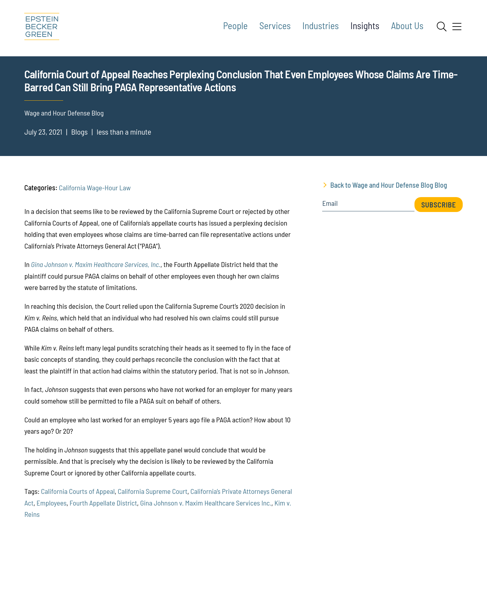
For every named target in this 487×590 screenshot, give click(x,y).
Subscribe (438, 244)
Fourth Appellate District (103, 542)
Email (329, 243)
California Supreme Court (152, 531)
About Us (407, 25)
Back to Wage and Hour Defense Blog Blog (388, 224)
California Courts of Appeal (78, 531)
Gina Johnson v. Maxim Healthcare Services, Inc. (96, 304)
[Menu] (457, 28)
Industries (320, 25)
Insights (364, 25)
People (235, 25)
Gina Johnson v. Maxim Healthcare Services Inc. (205, 542)
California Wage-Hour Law (95, 227)
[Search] (442, 26)
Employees (52, 542)
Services (275, 25)
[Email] (368, 245)
